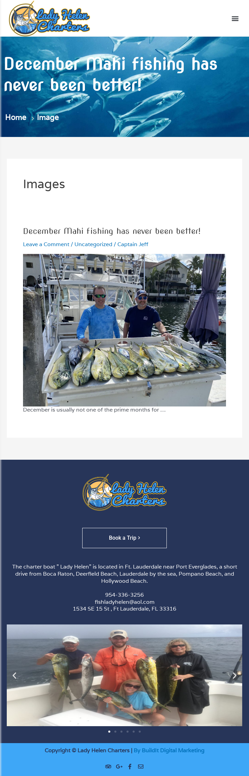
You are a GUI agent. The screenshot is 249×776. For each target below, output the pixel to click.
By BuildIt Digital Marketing (169, 750)
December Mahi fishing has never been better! (112, 231)
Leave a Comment (46, 244)
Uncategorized (93, 244)
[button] (235, 18)
